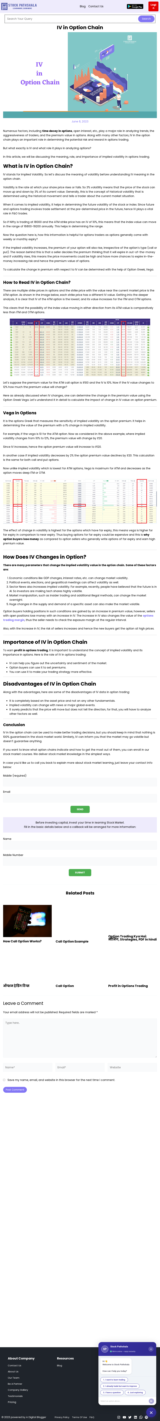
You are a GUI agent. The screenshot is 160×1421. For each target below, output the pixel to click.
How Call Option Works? (22, 941)
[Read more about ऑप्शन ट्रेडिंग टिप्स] (27, 965)
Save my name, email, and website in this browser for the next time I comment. (61, 1080)
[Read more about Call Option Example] (80, 921)
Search (146, 19)
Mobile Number (80, 859)
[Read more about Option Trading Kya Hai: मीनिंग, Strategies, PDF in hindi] (132, 918)
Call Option (65, 986)
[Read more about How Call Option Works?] (27, 921)
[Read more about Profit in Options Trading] (132, 965)
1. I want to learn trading (114, 1380)
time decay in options (57, 131)
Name (80, 843)
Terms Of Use (79, 1417)
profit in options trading (31, 650)
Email (80, 796)
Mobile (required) (80, 780)
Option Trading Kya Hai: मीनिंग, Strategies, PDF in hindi (132, 938)
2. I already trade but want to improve (120, 1386)
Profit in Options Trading (128, 986)
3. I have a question (112, 1392)
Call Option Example (72, 941)
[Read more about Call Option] (80, 965)
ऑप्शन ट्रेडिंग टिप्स (16, 986)
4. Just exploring (135, 1392)
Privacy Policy (62, 1417)
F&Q (92, 1417)
